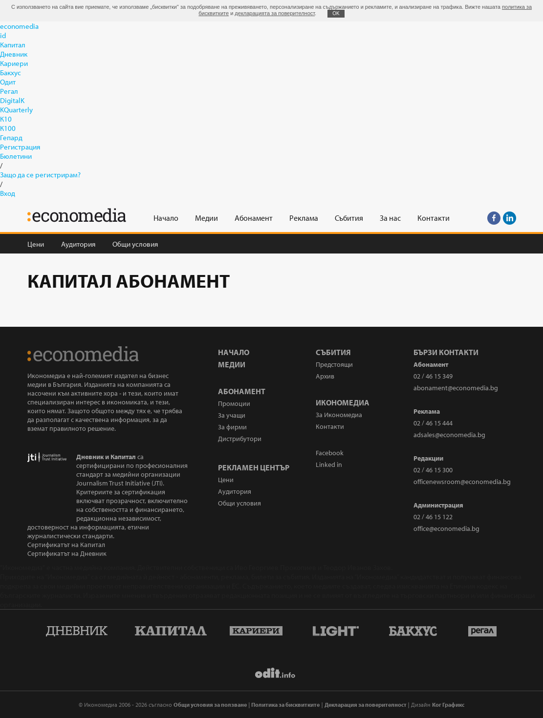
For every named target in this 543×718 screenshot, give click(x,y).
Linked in (329, 464)
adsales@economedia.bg (449, 434)
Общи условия (135, 244)
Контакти (330, 426)
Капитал (12, 44)
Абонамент (241, 391)
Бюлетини (16, 156)
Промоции (234, 403)
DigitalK (12, 100)
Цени (35, 244)
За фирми (232, 426)
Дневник (13, 54)
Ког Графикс (448, 704)
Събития (333, 352)
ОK (335, 13)
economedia (19, 26)
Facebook (330, 452)
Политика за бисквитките (285, 704)
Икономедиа (342, 402)
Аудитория (78, 244)
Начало (233, 352)
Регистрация (20, 146)
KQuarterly (16, 109)
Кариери (14, 63)
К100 (8, 128)
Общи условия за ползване (210, 704)
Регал (9, 91)
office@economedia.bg (446, 528)
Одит (8, 81)
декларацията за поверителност (275, 13)
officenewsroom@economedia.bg (462, 481)
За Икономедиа (339, 414)
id (3, 35)
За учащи (231, 415)
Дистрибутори (239, 438)
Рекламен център (253, 467)
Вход (7, 193)
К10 (6, 119)
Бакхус (10, 72)
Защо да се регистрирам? (40, 174)
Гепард (11, 137)
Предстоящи (334, 364)
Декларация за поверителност (366, 704)
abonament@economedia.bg (455, 387)
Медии (231, 364)
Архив (325, 376)
